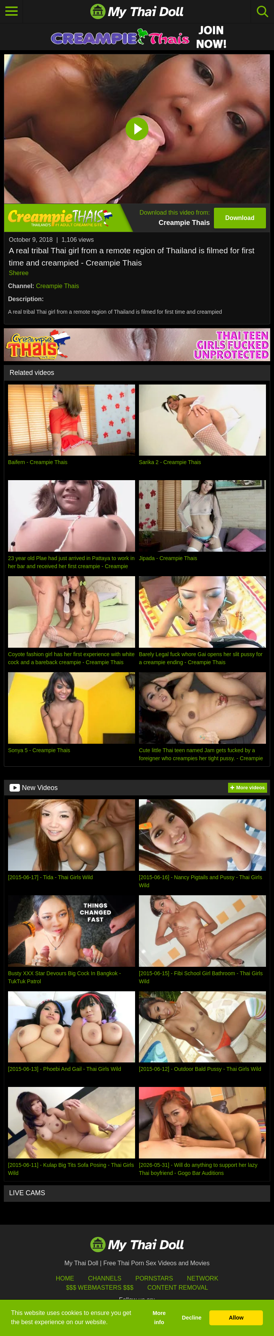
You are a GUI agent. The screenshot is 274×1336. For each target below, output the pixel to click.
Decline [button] (191, 1318)
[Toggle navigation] (11, 11)
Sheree (19, 273)
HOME (65, 1278)
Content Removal (177, 1287)
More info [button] (159, 1317)
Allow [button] (236, 1318)
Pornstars (154, 1278)
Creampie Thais (57, 286)
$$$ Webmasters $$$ (99, 1287)
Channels (104, 1278)
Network (203, 1278)
